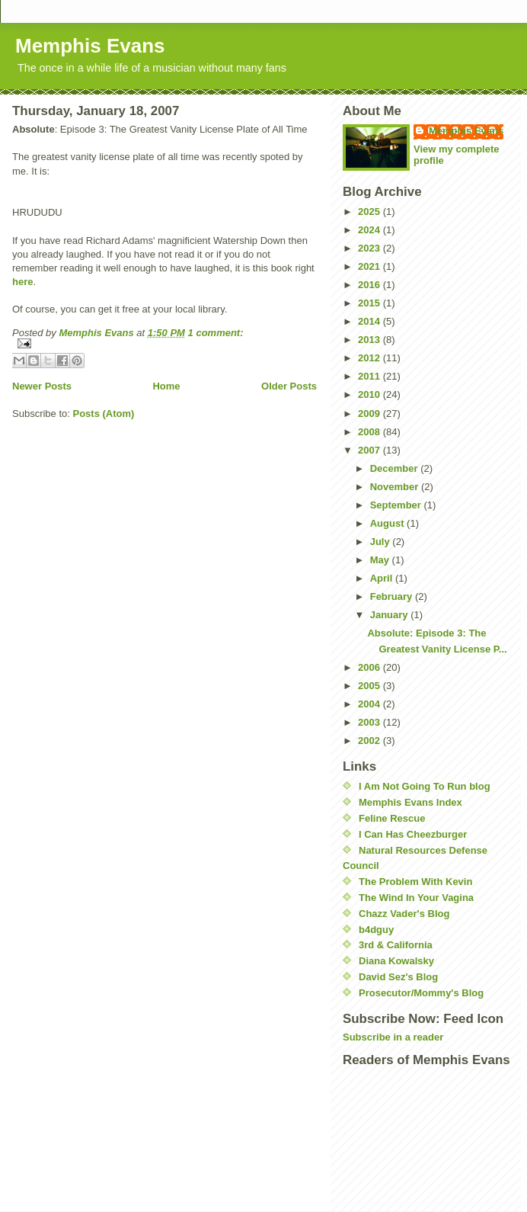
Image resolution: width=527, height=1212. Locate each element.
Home (166, 386)
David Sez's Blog (398, 977)
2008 (370, 432)
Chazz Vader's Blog (404, 913)
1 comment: (216, 332)
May (381, 560)
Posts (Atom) (104, 413)
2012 (370, 358)
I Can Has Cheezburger (413, 834)
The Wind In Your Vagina (416, 897)
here (22, 281)
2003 (370, 722)
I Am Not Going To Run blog (424, 786)
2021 (370, 266)
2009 (370, 413)
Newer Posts (42, 386)
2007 (370, 450)
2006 (370, 667)
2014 (370, 321)
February (392, 596)
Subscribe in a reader (393, 1037)
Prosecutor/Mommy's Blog (421, 993)
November (395, 486)
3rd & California (396, 945)
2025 (370, 211)
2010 (370, 394)
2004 (370, 704)
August (388, 523)
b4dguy (376, 929)
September (397, 505)
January (390, 614)
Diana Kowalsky (396, 961)
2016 (370, 284)
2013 (370, 339)
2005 (370, 685)
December (395, 468)
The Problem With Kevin (415, 881)
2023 (370, 248)
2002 (370, 740)
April (382, 578)
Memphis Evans (90, 45)
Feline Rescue (392, 818)
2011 (370, 376)
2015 (370, 303)
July (381, 541)
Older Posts (289, 386)
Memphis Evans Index (410, 802)
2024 (370, 230)
